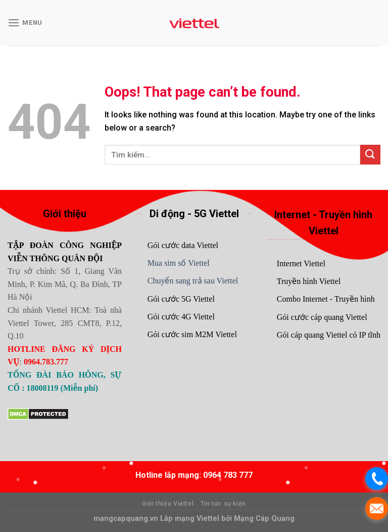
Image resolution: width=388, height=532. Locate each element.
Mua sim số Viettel (179, 263)
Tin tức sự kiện (223, 503)
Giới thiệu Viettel (167, 503)
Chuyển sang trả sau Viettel (193, 280)
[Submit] (370, 155)
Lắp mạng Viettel (190, 518)
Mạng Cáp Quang (263, 518)
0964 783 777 (228, 475)
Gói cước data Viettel (183, 245)
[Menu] (25, 22)
